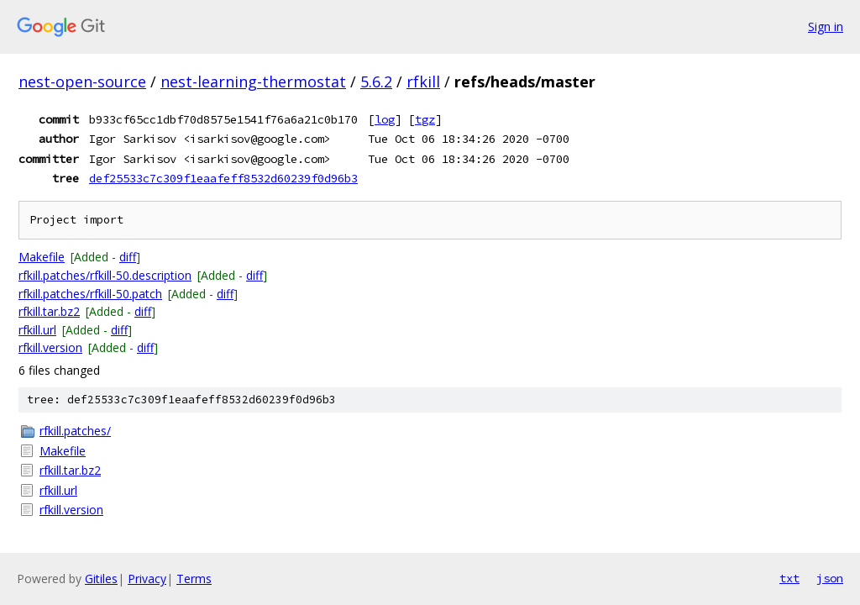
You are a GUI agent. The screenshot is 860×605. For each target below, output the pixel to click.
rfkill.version (50, 347)
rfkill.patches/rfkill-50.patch (90, 294)
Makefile (41, 257)
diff (127, 257)
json (829, 578)
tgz (425, 119)
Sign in (825, 26)
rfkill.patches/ (75, 431)
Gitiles (101, 579)
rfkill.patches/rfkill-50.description (104, 275)
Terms (194, 579)
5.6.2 (376, 81)
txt (789, 578)
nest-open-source (82, 81)
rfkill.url (37, 330)
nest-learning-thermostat (253, 81)
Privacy (147, 579)
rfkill (423, 81)
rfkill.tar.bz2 (49, 311)
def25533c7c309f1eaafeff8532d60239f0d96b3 (223, 178)
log (385, 119)
